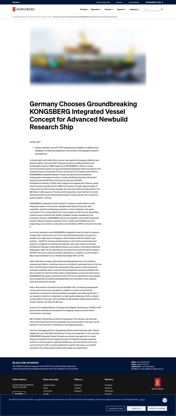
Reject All (135, 409)
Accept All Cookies (156, 409)
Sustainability (134, 2)
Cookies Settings (114, 409)
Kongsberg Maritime (20, 17)
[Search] (161, 9)
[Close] (165, 400)
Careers (119, 2)
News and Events (103, 2)
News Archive (47, 17)
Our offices (19, 393)
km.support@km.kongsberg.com (150, 369)
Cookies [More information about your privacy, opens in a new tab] (142, 399)
